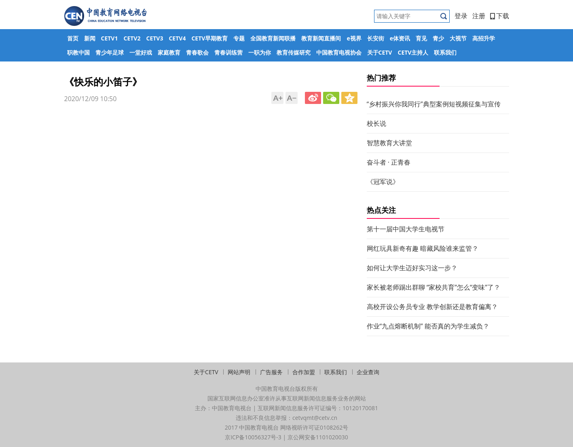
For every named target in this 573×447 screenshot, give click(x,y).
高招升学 (483, 38)
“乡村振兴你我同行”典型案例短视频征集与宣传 (434, 104)
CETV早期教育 (209, 38)
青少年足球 (109, 52)
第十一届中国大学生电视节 (405, 229)
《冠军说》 (383, 181)
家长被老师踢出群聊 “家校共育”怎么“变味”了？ (433, 287)
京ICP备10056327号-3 (253, 437)
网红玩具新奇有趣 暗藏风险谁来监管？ (422, 248)
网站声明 (239, 372)
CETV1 (109, 38)
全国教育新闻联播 (273, 38)
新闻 (89, 38)
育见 (421, 38)
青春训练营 (228, 52)
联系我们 (445, 52)
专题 (239, 38)
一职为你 (259, 52)
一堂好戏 (140, 52)
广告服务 (271, 372)
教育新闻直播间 (321, 38)
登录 (461, 15)
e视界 (354, 38)
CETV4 (177, 38)
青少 (438, 38)
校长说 (376, 123)
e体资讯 (400, 38)
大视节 (458, 38)
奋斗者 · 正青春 (389, 162)
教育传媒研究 (294, 52)
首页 (72, 38)
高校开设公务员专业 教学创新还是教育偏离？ (432, 306)
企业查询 (368, 372)
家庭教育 (169, 52)
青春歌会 (197, 52)
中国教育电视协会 (339, 52)
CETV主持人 (413, 52)
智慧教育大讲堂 (389, 142)
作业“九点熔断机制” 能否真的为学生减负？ (428, 326)
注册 (478, 15)
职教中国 (78, 52)
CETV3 (154, 38)
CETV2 (131, 38)
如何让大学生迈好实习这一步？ (412, 267)
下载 (499, 15)
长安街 (375, 38)
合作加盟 (303, 372)
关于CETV (379, 52)
